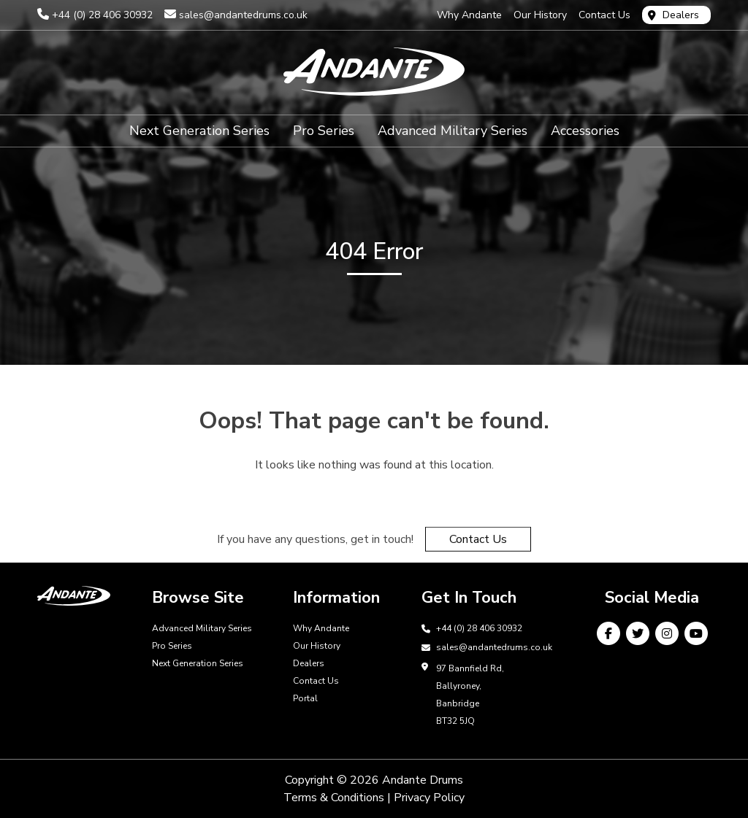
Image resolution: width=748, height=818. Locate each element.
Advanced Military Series (452, 133)
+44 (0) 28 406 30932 (102, 15)
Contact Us (604, 15)
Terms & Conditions (333, 798)
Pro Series (323, 133)
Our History (540, 15)
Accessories (585, 133)
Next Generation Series (199, 133)
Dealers (681, 15)
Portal (305, 698)
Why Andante (469, 15)
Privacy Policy (429, 798)
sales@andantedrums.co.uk (243, 15)
